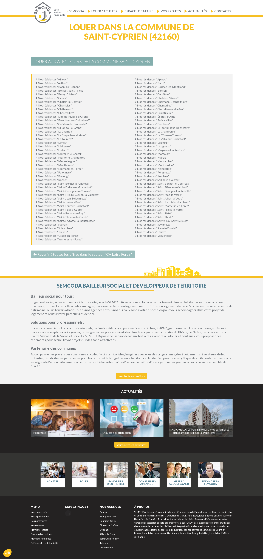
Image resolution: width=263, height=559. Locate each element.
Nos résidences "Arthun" (51, 83)
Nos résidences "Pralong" (52, 176)
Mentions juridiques (41, 538)
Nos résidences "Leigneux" (152, 142)
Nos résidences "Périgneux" (153, 172)
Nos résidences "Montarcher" (154, 161)
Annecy (103, 512)
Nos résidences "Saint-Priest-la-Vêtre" (159, 209)
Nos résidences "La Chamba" (54, 131)
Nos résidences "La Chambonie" (155, 131)
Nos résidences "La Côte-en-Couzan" (158, 135)
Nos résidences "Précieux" (152, 176)
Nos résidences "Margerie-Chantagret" (61, 157)
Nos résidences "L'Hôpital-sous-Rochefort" (162, 127)
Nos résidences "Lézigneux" (153, 146)
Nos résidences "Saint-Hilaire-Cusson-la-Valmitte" (67, 194)
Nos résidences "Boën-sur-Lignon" (58, 86)
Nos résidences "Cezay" (51, 98)
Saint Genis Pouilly (109, 538)
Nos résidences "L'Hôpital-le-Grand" (59, 127)
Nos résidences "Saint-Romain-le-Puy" (60, 213)
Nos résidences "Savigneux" (153, 224)
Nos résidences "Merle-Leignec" (56, 161)
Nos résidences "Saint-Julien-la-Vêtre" (159, 198)
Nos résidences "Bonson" (151, 90)
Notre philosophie (40, 516)
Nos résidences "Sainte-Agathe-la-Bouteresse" (65, 220)
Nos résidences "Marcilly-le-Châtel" (59, 153)
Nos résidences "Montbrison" (55, 165)
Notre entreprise (39, 512)
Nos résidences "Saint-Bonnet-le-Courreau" (162, 183)
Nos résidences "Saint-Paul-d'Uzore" (59, 209)
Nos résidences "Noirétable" (153, 168)
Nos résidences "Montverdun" (154, 165)
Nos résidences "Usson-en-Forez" (57, 235)
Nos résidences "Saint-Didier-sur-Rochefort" (64, 187)
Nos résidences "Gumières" (152, 124)
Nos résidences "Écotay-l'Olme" (155, 116)
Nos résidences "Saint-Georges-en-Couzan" (63, 191)
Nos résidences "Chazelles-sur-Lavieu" (159, 109)
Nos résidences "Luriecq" (52, 150)
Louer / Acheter (104, 11)
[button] (7, 553)
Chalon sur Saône (109, 525)
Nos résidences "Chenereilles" (55, 112)
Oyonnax (104, 529)
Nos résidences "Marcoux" (152, 153)
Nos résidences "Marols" (151, 157)
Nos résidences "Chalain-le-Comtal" (59, 101)
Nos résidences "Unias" (150, 232)
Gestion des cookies (41, 534)
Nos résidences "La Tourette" (54, 139)
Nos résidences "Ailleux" (52, 79)
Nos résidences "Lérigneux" (53, 146)
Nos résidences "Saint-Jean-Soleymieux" (61, 198)
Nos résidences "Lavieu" (51, 142)
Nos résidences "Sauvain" (52, 224)
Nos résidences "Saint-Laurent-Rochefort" (62, 205)
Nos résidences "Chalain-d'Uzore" (157, 98)
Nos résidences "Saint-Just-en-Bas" (58, 202)
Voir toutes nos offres (131, 376)
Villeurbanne (106, 547)
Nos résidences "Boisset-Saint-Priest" (60, 90)
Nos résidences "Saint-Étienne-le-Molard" (161, 187)
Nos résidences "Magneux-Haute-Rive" (160, 150)
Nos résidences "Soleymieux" (54, 228)
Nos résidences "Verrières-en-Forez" (59, 239)
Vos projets (171, 11)
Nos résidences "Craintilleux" (154, 112)
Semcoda (76, 11)
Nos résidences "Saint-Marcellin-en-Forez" (162, 205)
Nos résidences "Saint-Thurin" (154, 217)
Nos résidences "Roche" (51, 179)
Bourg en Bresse (108, 516)
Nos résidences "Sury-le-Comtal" (156, 228)
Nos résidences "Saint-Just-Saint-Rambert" (162, 202)
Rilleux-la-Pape (107, 534)
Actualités (197, 11)
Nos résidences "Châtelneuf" (54, 109)
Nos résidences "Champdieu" (153, 105)
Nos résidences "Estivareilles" (154, 120)
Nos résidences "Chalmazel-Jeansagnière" (161, 101)
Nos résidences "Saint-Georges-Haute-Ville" (163, 191)
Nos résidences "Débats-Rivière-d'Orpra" (62, 116)
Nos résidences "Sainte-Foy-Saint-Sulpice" (161, 220)
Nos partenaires (39, 520)
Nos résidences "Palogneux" (54, 172)
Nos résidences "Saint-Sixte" (153, 213)
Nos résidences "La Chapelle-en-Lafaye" (61, 135)
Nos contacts (37, 525)
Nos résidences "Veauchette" (153, 235)
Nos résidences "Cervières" (152, 94)
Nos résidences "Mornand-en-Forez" (59, 168)
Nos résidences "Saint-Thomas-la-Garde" (62, 217)
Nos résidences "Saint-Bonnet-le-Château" (63, 183)
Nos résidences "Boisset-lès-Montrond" (160, 86)
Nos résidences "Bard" (150, 83)
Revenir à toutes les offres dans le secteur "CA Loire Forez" (82, 254)
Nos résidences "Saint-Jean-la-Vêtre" (158, 194)
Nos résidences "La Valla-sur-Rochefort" (160, 139)
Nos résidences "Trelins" (52, 232)
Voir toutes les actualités (131, 444)
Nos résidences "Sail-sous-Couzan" (157, 179)
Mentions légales (39, 529)
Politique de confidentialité (44, 543)
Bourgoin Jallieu (108, 520)
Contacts (222, 11)
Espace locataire (139, 11)
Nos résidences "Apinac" (151, 79)
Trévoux (104, 543)
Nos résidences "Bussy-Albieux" (56, 94)
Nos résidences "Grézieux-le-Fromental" (61, 124)
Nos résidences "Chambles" (54, 105)
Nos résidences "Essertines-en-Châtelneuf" (63, 120)
